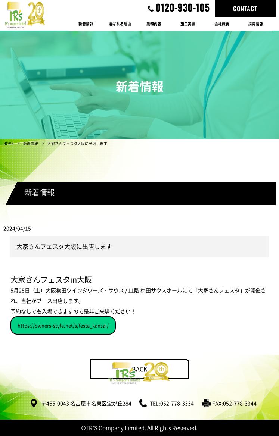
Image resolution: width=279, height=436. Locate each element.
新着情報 (30, 143)
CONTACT (245, 8)
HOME (8, 143)
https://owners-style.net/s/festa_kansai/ (63, 325)
